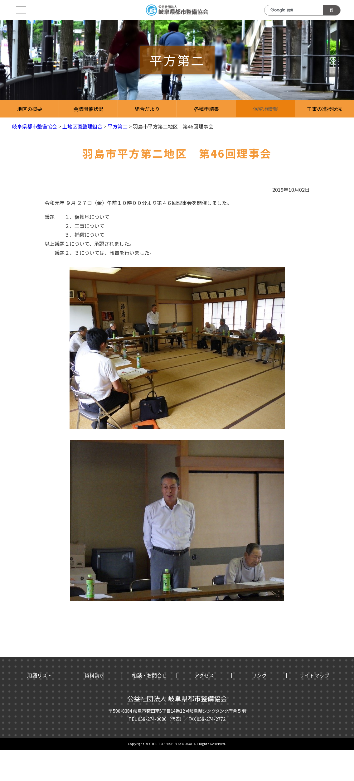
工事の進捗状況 (324, 109)
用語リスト (39, 675)
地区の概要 (29, 109)
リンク (259, 675)
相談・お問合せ (149, 675)
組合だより (147, 109)
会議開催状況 (88, 109)
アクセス (204, 675)
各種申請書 (206, 109)
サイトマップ (314, 675)
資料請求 (94, 675)
